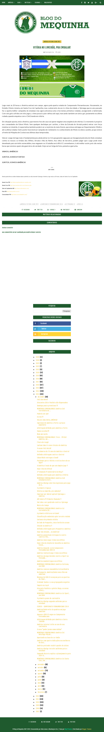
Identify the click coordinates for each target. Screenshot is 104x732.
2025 (38, 357)
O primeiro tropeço (44, 488)
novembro (41, 664)
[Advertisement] (52, 287)
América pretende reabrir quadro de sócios (53, 646)
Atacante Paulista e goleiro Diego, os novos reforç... (53, 589)
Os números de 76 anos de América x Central (53, 451)
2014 (38, 391)
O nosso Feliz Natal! (44, 448)
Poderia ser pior (43, 414)
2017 (38, 382)
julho (40, 677)
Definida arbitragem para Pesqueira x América (54, 529)
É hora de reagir (43, 442)
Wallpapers (48, 2)
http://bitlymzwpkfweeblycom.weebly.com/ (20, 182)
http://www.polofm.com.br (13, 191)
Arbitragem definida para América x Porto (52, 428)
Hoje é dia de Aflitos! (44, 469)
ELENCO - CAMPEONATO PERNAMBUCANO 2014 (53, 606)
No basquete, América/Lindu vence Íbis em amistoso (52, 573)
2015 (38, 388)
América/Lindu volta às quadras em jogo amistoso (51, 610)
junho (40, 680)
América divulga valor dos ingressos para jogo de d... (53, 484)
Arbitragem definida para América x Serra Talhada (52, 620)
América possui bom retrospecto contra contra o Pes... (51, 536)
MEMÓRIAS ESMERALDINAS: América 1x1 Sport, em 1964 (53, 594)
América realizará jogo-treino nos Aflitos (52, 553)
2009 (38, 705)
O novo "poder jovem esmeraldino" (49, 629)
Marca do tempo (43, 505)
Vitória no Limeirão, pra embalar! (49, 491)
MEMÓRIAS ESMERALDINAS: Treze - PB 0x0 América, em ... (52, 438)
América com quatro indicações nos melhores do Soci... (53, 642)
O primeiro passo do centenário (48, 598)
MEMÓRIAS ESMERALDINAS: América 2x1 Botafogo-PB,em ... (51, 633)
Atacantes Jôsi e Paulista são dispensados (52, 403)
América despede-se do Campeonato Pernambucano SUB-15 (50, 549)
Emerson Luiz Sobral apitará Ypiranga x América (51, 495)
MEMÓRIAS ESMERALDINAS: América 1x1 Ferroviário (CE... (50, 509)
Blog (19, 2)
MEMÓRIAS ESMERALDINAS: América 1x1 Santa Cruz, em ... (53, 660)
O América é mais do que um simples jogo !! (52, 466)
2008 (38, 708)
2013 (38, 394)
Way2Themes (68, 729)
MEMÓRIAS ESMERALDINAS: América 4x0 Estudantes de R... (51, 479)
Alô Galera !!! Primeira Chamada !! (49, 499)
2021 (38, 369)
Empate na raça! (43, 585)
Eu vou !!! (40, 417)
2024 (38, 360)
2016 (38, 385)
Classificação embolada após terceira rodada (53, 516)
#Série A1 (80, 204)
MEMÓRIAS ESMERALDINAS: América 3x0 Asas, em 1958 (53, 565)
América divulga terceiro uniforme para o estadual (52, 650)
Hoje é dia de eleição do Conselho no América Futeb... (53, 544)
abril (40, 686)
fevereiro (41, 692)
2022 (38, 366)
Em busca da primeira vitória (47, 520)
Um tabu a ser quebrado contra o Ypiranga (52, 502)
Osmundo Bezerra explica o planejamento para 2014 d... (54, 655)
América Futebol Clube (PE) (52, 41)
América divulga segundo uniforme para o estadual (52, 602)
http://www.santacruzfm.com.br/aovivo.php (20, 185)
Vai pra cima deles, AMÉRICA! (47, 420)
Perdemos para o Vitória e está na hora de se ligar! (53, 462)
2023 (38, 363)
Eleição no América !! (44, 526)
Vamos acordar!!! (43, 431)
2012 (38, 696)
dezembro (41, 397)
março (40, 689)
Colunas (37, 2)
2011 (38, 699)
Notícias (28, 2)
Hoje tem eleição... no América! (48, 532)
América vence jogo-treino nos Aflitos (51, 540)
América (10, 2)
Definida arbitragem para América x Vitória (52, 475)
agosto (40, 674)
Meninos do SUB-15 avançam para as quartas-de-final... (53, 578)
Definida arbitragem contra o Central (50, 455)
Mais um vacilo (42, 434)
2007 (38, 711)
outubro (41, 667)
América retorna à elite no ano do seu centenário (51, 625)
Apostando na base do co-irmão (48, 638)
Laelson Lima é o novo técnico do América (52, 445)
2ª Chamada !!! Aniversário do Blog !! (50, 472)
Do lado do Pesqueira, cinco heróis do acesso (53, 523)
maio (40, 683)
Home (3, 2)
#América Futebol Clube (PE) (29, 204)
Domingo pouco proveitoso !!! (47, 406)
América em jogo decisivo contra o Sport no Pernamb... (53, 557)
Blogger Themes (86, 729)
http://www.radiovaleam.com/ (22, 188)
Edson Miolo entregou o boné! (47, 458)
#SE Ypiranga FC (70, 204)
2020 (38, 373)
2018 (38, 379)
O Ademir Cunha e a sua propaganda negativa (53, 582)
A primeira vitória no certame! (48, 513)
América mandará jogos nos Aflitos (49, 561)
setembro (41, 671)
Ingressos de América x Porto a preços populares (51, 424)
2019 (38, 376)
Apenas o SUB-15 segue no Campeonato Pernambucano (51, 615)
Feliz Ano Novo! (42, 400)
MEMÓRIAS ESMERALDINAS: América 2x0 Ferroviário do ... (51, 410)
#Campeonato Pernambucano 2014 (51, 204)
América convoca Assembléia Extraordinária (53, 569)
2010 (38, 702)
